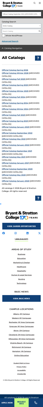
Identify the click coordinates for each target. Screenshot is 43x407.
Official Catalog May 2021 (13, 157)
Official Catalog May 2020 (14, 175)
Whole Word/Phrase (14, 36)
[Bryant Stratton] (11, 4)
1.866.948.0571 (21, 239)
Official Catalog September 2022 (17, 133)
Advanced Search (10, 41)
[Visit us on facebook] (3, 233)
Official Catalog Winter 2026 (15, 73)
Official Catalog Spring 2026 (15, 70)
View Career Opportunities (21, 226)
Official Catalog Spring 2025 (15, 85)
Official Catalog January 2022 (15, 145)
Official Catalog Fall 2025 (13, 79)
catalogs (11, 398)
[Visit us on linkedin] (27, 233)
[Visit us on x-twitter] (39, 233)
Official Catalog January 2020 (15, 181)
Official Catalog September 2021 (17, 151)
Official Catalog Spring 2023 (15, 121)
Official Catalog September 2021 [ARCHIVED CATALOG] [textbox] (21, 14)
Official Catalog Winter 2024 (15, 109)
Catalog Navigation (13, 48)
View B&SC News (21, 298)
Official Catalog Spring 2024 (15, 103)
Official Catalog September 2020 (17, 169)
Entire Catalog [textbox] (7, 26)
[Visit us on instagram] (15, 233)
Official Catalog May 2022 (14, 139)
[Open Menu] (40, 3)
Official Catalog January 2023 (15, 127)
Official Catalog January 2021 (15, 163)
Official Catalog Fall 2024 (13, 97)
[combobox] (21, 14)
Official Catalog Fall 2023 (13, 115)
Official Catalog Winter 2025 (15, 91)
